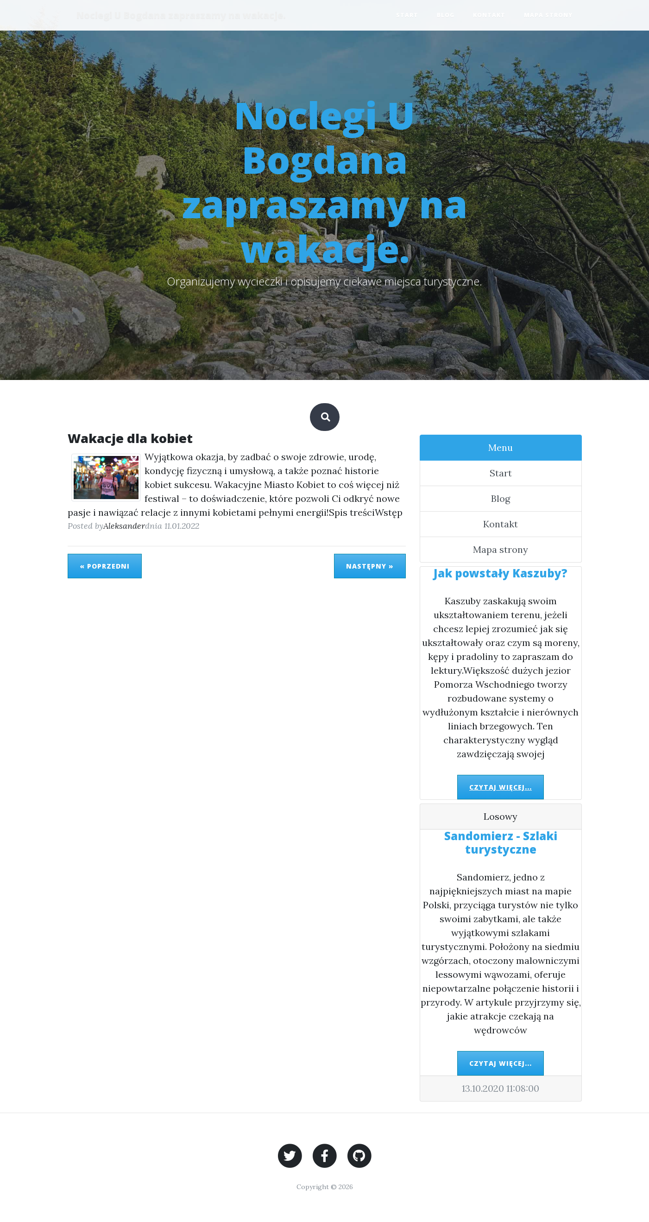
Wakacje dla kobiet (130, 438)
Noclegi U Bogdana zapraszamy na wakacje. (182, 15)
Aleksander (124, 525)
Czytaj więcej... (500, 787)
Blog (445, 15)
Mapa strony (548, 15)
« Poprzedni (105, 566)
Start (407, 15)
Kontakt (489, 15)
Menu (500, 447)
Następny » (370, 566)
